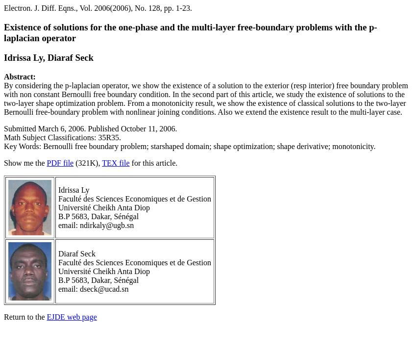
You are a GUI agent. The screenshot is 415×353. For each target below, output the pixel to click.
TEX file (115, 163)
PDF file (60, 163)
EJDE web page (72, 317)
